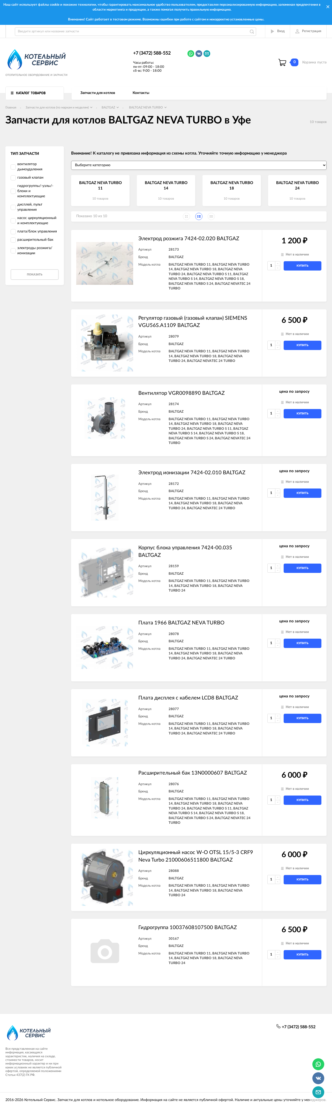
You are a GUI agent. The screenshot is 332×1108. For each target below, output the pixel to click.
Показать (34, 274)
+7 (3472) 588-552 (152, 53)
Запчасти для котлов (97, 93)
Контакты (141, 93)
